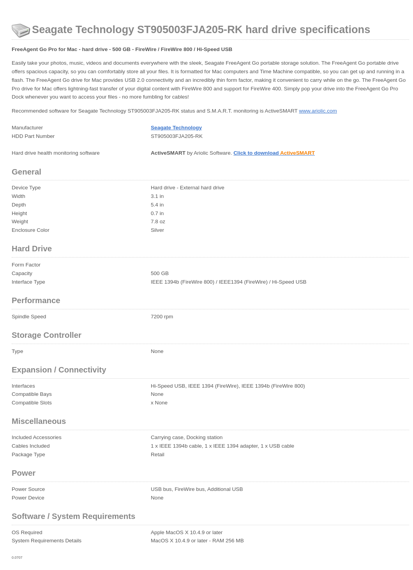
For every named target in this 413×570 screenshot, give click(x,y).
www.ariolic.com (318, 111)
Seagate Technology (176, 128)
